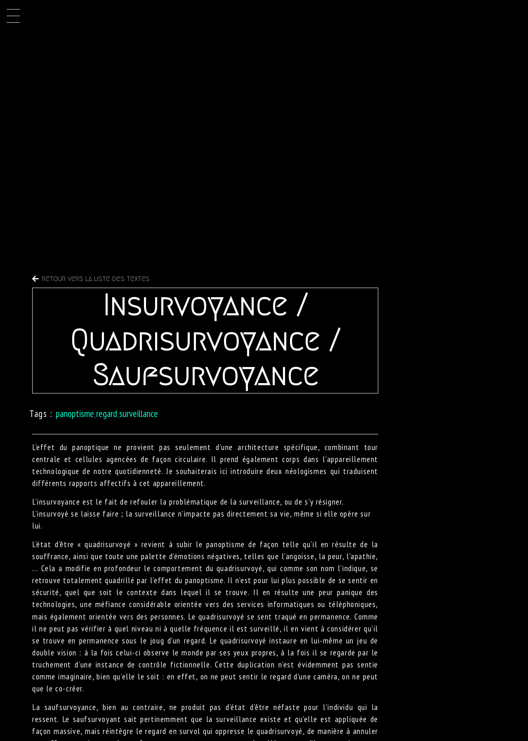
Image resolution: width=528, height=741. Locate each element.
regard (106, 413)
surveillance (138, 413)
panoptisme (75, 413)
